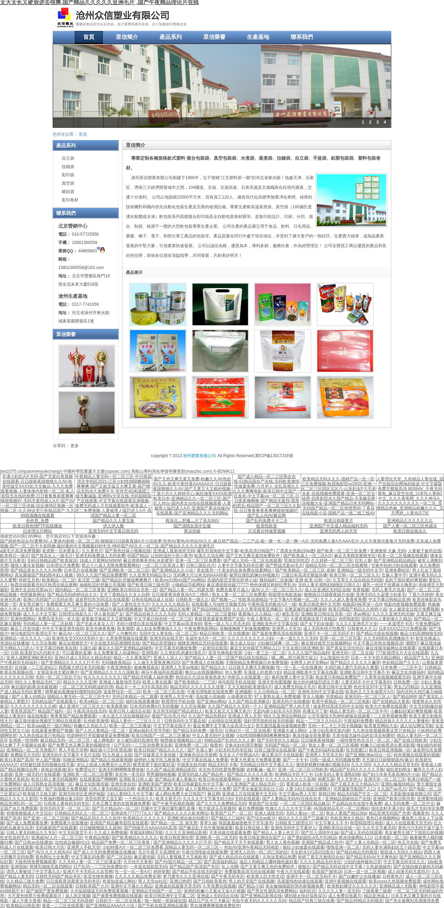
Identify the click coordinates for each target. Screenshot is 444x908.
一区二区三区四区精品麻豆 (305, 803)
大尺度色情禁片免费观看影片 (35, 895)
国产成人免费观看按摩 (27, 823)
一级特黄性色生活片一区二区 (363, 740)
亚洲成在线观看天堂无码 (177, 886)
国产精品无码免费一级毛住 (198, 730)
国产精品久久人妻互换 (113, 520)
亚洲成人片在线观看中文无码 (249, 793)
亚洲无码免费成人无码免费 (100, 555)
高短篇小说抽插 (210, 696)
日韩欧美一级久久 (192, 599)
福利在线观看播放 (142, 701)
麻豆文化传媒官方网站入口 (255, 648)
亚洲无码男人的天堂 (338, 531)
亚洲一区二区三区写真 (340, 638)
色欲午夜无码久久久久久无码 (259, 900)
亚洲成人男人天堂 (244, 716)
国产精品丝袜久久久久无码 (151, 614)
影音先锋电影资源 (225, 652)
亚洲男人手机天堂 (83, 847)
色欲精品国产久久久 (401, 662)
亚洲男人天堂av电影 (180, 667)
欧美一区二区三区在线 (164, 691)
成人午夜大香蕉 (26, 900)
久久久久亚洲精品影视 (186, 832)
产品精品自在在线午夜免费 (357, 803)
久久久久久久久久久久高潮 (290, 779)
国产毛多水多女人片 (95, 623)
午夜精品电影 (97, 837)
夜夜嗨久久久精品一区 (259, 614)
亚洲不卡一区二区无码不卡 (329, 633)
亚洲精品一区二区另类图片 (31, 750)
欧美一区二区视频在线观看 (403, 555)
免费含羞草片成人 (232, 589)
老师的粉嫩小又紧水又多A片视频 (214, 891)
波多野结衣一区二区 (122, 691)
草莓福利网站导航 (146, 832)
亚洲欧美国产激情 (154, 784)
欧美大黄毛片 (168, 798)
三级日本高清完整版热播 (304, 575)
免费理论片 (85, 769)
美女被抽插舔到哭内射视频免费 (295, 886)
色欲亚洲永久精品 (347, 818)
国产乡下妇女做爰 (316, 623)
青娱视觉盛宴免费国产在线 (219, 618)
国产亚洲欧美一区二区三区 (124, 570)
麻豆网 (213, 793)
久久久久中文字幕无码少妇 (208, 798)
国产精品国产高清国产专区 (194, 866)
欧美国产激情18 (327, 871)
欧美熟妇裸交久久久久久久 (352, 886)
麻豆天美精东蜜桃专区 (355, 555)
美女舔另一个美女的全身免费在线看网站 (235, 570)
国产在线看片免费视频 (66, 789)
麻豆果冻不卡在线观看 (282, 755)
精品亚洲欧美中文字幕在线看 (310, 672)
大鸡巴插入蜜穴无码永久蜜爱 (351, 667)
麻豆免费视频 (250, 808)
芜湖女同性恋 (296, 560)
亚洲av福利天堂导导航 (150, 730)
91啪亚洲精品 (75, 759)
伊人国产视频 (47, 759)
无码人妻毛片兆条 (388, 589)
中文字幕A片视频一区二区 (294, 599)
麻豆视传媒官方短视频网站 (326, 643)
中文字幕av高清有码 (183, 623)
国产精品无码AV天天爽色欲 (371, 857)
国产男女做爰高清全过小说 (258, 789)
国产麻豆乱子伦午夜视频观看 (206, 827)
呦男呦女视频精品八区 (181, 740)
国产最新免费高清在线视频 (277, 633)
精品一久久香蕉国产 (132, 657)
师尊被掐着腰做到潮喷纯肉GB (73, 691)
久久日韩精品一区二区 (274, 691)
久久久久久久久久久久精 (33, 706)
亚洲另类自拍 (123, 784)
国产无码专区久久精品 (278, 740)
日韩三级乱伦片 (200, 565)
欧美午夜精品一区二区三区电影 (341, 701)
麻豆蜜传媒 (144, 857)
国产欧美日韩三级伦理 (148, 584)
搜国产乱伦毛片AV (169, 716)
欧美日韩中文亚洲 (334, 686)
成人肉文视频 (77, 895)
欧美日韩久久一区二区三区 (60, 609)
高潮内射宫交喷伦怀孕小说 (232, 580)
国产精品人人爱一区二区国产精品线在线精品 (227, 657)
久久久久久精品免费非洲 (138, 876)
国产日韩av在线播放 (33, 842)
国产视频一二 (223, 599)
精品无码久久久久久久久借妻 (197, 686)
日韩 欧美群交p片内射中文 (35, 652)
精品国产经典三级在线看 (311, 900)
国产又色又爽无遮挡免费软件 (253, 555)
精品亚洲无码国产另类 (389, 813)
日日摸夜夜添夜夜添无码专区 (73, 881)
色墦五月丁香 (314, 711)
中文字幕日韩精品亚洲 (389, 599)
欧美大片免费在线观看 (386, 706)
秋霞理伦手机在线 (178, 701)
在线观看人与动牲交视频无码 (218, 604)
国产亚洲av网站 (211, 701)
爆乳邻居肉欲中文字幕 (217, 550)
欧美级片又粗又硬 (39, 793)
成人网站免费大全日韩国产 (180, 793)
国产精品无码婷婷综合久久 (72, 594)
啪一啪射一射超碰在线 (165, 900)
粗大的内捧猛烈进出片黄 (316, 682)
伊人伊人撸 (113, 525)
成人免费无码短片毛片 (295, 686)
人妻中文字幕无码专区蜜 (240, 565)
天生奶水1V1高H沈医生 (312, 852)
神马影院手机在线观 (236, 682)
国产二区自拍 (118, 857)
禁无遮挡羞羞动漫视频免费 (281, 725)
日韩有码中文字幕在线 (185, 720)
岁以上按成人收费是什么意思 (104, 764)
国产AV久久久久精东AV (49, 852)
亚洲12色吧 (180, 881)
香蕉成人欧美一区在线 (307, 784)
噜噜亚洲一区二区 (343, 847)
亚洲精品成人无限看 (398, 886)
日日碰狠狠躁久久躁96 (100, 827)
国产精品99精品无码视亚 (359, 900)
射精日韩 (326, 793)
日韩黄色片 (392, 876)
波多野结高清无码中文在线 (338, 706)
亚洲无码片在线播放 (291, 701)
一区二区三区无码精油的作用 (86, 686)
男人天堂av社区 (153, 881)
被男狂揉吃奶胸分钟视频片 (254, 575)
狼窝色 (216, 745)
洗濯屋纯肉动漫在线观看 (300, 881)
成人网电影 (103, 740)
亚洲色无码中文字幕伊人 (293, 827)
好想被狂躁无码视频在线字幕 (47, 764)
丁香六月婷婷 (420, 594)
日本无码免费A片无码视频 (154, 706)
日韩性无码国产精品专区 (58, 876)
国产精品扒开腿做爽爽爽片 (127, 580)
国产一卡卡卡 (295, 759)
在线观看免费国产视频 (52, 730)
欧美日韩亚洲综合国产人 (262, 837)
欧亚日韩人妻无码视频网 (54, 779)
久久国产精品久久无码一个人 (235, 706)
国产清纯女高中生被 (192, 525)
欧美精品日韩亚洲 (23, 905)
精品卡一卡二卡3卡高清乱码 (142, 686)
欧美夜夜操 (116, 706)
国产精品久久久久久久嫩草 (355, 662)
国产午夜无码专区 (227, 876)
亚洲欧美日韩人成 (135, 779)
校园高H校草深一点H (362, 604)
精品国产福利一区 (54, 711)
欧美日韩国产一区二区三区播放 (160, 735)
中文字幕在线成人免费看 (205, 759)
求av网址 (361, 614)
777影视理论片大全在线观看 (402, 652)
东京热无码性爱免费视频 (221, 769)
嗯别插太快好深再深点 (305, 895)
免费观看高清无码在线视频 (249, 871)
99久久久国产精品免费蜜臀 (101, 575)
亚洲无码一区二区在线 (352, 652)
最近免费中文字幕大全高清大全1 (223, 725)
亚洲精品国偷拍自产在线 (348, 798)
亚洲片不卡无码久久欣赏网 (88, 871)
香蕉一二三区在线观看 (63, 905)
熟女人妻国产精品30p (346, 813)
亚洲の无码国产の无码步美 (48, 599)
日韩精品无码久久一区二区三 (81, 813)
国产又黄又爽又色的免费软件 (268, 866)
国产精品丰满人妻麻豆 (175, 779)
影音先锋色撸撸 (98, 876)
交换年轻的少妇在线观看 (394, 565)
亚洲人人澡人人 (167, 657)
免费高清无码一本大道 (58, 618)
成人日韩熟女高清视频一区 (48, 784)
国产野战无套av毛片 (284, 565)
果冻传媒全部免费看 (311, 735)
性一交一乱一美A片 (133, 871)
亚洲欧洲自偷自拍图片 (188, 818)
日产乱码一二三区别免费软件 (100, 866)
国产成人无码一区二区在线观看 (252, 560)
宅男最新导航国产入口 (354, 789)
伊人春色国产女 (108, 614)
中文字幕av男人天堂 (297, 793)
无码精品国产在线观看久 (54, 701)
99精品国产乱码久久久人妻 (229, 740)
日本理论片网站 (37, 531)
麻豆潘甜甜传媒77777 (227, 584)
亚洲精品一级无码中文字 (360, 570)
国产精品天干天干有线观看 (239, 842)
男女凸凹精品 (406, 686)
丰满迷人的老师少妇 (262, 672)
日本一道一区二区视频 (364, 871)
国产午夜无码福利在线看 (321, 750)
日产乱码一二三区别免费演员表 (143, 745)
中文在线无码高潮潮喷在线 (115, 643)
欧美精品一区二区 (58, 580)
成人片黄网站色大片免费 (208, 789)
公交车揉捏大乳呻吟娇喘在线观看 (339, 716)
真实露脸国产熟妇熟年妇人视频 (44, 575)
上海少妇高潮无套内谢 (329, 730)
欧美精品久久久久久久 (144, 818)
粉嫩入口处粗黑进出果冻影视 (387, 745)
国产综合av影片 (261, 818)
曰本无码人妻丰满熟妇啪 (337, 774)
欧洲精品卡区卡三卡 (294, 774)
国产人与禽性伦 (122, 633)
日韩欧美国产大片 (92, 886)
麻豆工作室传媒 (25, 628)
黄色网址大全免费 (52, 857)
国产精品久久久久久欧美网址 (181, 813)
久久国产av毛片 (392, 789)
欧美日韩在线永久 (410, 531)
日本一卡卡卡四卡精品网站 (376, 657)
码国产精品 (137, 555)
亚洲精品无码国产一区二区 (156, 891)
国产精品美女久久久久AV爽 (35, 570)
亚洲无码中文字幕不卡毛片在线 (71, 755)
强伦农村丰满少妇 (387, 808)
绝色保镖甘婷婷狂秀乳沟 (273, 584)
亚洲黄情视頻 (429, 798)
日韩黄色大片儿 (361, 628)
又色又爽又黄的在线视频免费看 (121, 803)
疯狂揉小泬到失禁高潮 (110, 750)
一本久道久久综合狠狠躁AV (123, 716)
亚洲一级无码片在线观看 (37, 774)
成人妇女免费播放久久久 (159, 628)
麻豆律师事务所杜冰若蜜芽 (148, 560)
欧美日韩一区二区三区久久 (354, 575)
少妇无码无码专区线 (233, 750)
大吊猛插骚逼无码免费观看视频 (99, 891)
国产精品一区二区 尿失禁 (174, 823)
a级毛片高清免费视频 (20, 550)
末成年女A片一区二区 (205, 638)
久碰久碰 (87, 648)
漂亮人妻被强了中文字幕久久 (33, 871)
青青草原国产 (22, 711)
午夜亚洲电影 (118, 667)
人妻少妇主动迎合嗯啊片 (308, 789)
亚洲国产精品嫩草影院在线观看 (119, 823)
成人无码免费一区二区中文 (409, 803)
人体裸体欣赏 (239, 696)
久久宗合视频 (43, 643)
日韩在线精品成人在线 (152, 599)
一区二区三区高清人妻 (163, 565)
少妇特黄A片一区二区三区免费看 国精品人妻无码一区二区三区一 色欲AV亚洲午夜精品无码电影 (191, 847)
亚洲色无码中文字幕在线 (320, 691)
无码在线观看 (247, 798)
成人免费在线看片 (344, 895)
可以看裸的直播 (76, 652)
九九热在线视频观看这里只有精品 (383, 730)
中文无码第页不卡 (75, 832)
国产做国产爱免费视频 (47, 891)
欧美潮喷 (125, 628)
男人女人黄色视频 (282, 842)
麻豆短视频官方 (73, 643)
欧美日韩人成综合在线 (130, 711)
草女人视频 (312, 696)
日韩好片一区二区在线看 (248, 730)
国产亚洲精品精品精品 (394, 560)
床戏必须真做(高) (57, 769)
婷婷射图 (161, 871)
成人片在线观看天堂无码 (409, 823)
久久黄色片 (92, 550)
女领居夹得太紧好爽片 (57, 672)
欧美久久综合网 (208, 555)
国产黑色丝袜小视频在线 (128, 550)
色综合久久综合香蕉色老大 (200, 677)
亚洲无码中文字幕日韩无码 (113, 531)
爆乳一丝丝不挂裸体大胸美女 (389, 584)
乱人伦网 (230, 866)
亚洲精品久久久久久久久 (410, 520)
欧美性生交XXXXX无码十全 (77, 638)
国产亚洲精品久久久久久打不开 (70, 662)
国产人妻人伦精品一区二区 (370, 842)
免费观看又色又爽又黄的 (160, 789)
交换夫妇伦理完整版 (243, 745)
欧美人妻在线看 (157, 682)
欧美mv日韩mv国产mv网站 (180, 580)
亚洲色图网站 (22, 618)
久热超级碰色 (378, 866)
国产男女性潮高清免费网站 (272, 891)
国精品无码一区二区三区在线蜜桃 (337, 565)
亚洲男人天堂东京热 (324, 755)
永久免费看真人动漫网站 (116, 652)
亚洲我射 (150, 652)
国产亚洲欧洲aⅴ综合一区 (368, 755)
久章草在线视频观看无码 (387, 677)
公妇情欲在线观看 (224, 720)
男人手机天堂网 (73, 750)
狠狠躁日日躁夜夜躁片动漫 (329, 594)
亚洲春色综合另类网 (198, 755)
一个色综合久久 (138, 798)
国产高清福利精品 (220, 861)
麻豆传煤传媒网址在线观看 (391, 648)
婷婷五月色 (29, 580)
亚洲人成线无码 (268, 813)
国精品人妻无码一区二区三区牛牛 (78, 696)
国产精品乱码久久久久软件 (96, 818)
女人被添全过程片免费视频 (414, 609)
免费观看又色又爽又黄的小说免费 (78, 604)
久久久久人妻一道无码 (339, 891)
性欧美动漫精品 (252, 599)
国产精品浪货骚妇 (159, 643)
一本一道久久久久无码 (296, 638)
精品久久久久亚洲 (79, 682)
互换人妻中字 (394, 575)
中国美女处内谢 (191, 764)
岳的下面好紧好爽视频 (406, 580)
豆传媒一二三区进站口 (35, 667)
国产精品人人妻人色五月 (276, 832)
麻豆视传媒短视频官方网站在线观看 (48, 720)
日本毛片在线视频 (80, 570)
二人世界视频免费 (390, 716)
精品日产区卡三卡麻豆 (209, 900)
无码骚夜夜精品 (115, 662)
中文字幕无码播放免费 (175, 648)
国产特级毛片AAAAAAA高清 (150, 827)
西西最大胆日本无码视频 (81, 667)
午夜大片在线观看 (293, 871)
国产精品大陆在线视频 (377, 633)
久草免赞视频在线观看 (126, 638)
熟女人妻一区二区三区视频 (333, 745)
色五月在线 (408, 842)
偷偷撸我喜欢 (146, 667)
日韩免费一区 (405, 682)
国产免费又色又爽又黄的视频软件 (79, 745)
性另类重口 (356, 750)
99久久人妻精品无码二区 (38, 682)
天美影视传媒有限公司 (410, 793)
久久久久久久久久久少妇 (250, 638)
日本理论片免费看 (62, 565)
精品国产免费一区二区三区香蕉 (121, 842)
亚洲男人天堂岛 (286, 628)
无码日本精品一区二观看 (135, 696)
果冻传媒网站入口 (355, 837)
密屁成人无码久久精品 (401, 852)
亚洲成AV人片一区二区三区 (56, 837)
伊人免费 (233, 672)
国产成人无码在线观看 (361, 832)
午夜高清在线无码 (89, 711)
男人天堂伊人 (348, 779)
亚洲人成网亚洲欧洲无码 (29, 657)
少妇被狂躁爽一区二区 (278, 643)
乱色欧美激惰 (96, 720)
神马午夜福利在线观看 (162, 672)
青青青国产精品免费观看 (73, 716)
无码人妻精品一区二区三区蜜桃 (207, 614)
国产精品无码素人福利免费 (148, 677)
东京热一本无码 (129, 774)
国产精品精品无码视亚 (357, 852)
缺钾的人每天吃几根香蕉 (157, 759)
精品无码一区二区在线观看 (48, 886)
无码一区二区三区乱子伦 (58, 677)
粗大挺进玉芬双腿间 (217, 808)
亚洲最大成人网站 (289, 730)
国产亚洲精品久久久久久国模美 (109, 672)
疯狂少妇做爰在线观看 (303, 847)
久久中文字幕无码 (379, 827)
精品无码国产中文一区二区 (362, 793)
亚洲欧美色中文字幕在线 (275, 623)
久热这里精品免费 (279, 857)
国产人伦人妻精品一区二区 (100, 730)
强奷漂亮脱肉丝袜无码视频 (268, 720)
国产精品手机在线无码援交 (197, 871)
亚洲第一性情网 (23, 740)
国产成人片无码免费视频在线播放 (104, 852)
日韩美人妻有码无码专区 (66, 803)
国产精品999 (404, 696)
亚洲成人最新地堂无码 (174, 550)
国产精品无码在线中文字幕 (338, 866)
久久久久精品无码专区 (320, 861)
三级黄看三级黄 (376, 891)
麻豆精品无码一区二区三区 (65, 740)
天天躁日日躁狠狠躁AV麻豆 (387, 759)
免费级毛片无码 (25, 755)
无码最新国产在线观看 (56, 827)
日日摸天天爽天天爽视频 (251, 667)
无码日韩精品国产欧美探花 (52, 560)
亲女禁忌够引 (31, 604)
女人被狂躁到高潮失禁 (137, 740)
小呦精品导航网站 (188, 584)
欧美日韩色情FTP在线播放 (37, 525)
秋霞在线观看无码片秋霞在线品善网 (43, 584)
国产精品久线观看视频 (111, 759)
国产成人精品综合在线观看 (234, 857)
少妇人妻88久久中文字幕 (129, 793)
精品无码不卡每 (222, 764)
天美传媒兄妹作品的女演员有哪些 (363, 735)
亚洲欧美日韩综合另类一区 (132, 589)
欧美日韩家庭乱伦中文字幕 (198, 784)
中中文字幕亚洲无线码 (63, 628)
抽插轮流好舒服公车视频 (102, 584)
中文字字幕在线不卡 (172, 725)
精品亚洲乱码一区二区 (21, 803)
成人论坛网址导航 (416, 725)
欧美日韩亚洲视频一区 (390, 750)
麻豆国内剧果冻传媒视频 (34, 686)
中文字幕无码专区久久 (404, 861)
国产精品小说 (250, 886)
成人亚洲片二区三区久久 (81, 706)
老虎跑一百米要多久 (60, 550)
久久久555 (360, 764)
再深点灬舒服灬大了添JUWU (192, 520)
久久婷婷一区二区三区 (332, 560)
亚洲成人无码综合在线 (217, 895)
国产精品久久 (213, 667)
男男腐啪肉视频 (161, 774)
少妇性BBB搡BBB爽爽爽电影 (263, 735)
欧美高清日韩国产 (257, 550)
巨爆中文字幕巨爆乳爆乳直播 (168, 808)
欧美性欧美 (266, 525)
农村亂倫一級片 (260, 769)
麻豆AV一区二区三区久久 (82, 633)
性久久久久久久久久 (102, 677)
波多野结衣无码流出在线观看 (102, 599)
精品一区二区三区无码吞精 (68, 900)
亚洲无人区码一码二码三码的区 (259, 852)
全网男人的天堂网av (309, 662)
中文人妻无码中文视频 (213, 735)
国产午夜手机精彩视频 (173, 803)
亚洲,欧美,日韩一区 (313, 580)
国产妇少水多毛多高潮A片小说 (390, 774)
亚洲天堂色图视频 (274, 682)
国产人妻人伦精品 (28, 696)
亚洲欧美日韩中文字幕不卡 (365, 672)
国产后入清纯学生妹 (320, 832)
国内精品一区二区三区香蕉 (80, 589)
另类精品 (334, 696)
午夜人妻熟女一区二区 (267, 618)
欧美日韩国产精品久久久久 (159, 750)
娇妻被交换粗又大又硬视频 (106, 618)
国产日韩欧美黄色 (210, 881)
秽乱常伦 (290, 614)
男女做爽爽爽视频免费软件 (215, 905)
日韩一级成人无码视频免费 (335, 759)
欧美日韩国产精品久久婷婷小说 (357, 609)
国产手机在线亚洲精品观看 (163, 905)
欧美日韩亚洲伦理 (176, 837)
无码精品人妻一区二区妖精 (48, 623)
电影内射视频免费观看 (405, 604)
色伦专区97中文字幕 (372, 686)
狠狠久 (304, 866)
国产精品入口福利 (227, 818)
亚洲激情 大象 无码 (388, 550)
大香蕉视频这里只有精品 (313, 618)
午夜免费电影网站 (200, 628)
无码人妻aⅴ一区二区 (305, 813)
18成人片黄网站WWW (100, 560)
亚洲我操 (18, 866)
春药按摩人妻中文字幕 (292, 677)
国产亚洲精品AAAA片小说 (110, 905)
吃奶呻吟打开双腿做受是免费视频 (98, 735)
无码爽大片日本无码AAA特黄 (200, 575)
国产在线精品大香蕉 (391, 701)
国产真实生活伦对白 (345, 648)
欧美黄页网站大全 (381, 725)
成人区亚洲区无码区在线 (327, 589)
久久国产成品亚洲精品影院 (171, 769)
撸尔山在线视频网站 (203, 672)
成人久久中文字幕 (39, 614)
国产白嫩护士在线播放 (359, 876)
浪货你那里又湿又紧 (103, 798)
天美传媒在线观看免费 (230, 832)
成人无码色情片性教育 (324, 628)
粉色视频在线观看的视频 (416, 755)
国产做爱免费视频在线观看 (117, 895)
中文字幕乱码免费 (87, 857)
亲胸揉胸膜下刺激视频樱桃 (245, 628)
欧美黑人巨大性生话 (265, 876)
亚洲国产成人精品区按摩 (167, 609)
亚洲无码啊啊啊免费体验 (121, 769)
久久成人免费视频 (110, 832)
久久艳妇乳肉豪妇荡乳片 (183, 652)
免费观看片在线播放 (69, 823)
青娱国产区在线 (263, 803)
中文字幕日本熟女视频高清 (378, 643)
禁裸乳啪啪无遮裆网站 (50, 866)
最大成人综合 (242, 643)
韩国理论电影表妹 (284, 594)
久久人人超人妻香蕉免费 (343, 599)
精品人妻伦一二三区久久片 (136, 720)
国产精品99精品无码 (211, 609)
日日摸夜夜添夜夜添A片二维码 (181, 594)
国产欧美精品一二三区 (195, 682)
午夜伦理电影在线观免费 (210, 691)
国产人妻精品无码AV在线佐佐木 (292, 798)
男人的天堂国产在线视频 (251, 881)
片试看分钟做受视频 (266, 531)
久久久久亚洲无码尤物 (393, 614)
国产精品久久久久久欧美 (250, 774)
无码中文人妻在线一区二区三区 (168, 633)
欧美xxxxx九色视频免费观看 (395, 881)
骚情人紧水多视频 (27, 565)
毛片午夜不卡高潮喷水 (159, 852)
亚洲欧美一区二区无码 (216, 837)
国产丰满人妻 (199, 750)
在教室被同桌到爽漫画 (305, 609)
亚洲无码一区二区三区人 (367, 696)
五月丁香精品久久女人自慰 (125, 594)
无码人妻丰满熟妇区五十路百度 (391, 847)
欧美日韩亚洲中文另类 (319, 604)
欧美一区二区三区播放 (130, 725)
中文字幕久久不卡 (331, 823)
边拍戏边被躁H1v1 (72, 842)
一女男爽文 (252, 779)
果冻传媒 (192, 531)
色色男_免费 (37, 520)
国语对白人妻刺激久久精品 (386, 618)
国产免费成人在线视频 (202, 662)
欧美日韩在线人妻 (251, 827)
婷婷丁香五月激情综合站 (321, 857)
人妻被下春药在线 (424, 550)
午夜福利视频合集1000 (61, 798)
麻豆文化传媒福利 (408, 672)
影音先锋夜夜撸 (100, 628)
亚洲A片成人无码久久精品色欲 (82, 657)
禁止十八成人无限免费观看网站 (111, 565)
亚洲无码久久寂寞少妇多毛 (381, 594)
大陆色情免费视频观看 (35, 861)
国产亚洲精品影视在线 (261, 895)
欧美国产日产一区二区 (231, 813)
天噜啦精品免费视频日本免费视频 (256, 662)
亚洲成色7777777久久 (131, 813)
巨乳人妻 (363, 560)
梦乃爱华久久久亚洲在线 (186, 876)
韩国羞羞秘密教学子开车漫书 (246, 823)
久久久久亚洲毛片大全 (356, 623)
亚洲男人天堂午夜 (176, 696)
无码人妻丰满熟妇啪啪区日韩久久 (329, 584)
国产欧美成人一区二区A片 (307, 555)
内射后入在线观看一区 (248, 677)
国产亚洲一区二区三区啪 (46, 818)
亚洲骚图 (243, 691)
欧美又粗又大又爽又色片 (228, 711)
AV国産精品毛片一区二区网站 (341, 808)
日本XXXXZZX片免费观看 (402, 628)
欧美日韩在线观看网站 (219, 779)
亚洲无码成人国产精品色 (201, 774)
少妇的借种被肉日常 (362, 861)
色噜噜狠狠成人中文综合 (29, 813)
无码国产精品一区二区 (285, 745)
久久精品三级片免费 (25, 881)
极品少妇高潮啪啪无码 (421, 633)
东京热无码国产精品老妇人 (178, 711)
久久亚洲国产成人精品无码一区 (255, 784)
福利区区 (307, 891)
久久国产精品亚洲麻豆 (249, 701)
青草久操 (208, 823)
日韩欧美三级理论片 (294, 823)
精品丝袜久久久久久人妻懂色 (402, 720)
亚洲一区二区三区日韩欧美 (303, 769)
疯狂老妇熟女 (398, 769)
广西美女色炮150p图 (295, 550)
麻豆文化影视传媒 (92, 784)
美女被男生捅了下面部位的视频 (414, 832)
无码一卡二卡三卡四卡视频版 (335, 725)
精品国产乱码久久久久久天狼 (357, 769)
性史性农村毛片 (14, 837)
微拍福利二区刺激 (276, 580)
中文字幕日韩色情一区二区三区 (163, 618)
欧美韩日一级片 (14, 555)
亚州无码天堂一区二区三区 (64, 808)
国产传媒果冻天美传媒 (155, 755)
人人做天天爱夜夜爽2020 (156, 662)
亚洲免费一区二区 (191, 745)
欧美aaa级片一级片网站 (49, 725)
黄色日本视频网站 (382, 818)
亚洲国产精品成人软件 (322, 842)
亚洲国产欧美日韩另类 (394, 798)
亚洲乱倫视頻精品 (397, 784)
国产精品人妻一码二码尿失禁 (187, 589)
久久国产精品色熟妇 (207, 716)
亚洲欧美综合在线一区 (339, 827)
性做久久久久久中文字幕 (288, 808)
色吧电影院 (349, 618)
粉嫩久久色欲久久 (90, 725)
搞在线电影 (37, 716)
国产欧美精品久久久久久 (134, 837)
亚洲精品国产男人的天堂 (287, 706)
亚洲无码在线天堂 (166, 638)
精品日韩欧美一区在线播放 (224, 633)
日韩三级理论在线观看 (275, 750)
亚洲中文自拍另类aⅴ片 (31, 589)
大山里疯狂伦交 (334, 657)
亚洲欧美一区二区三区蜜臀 (88, 774)
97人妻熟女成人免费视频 (277, 696)
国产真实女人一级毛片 (52, 555)
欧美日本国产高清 (16, 759)
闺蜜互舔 (326, 779)
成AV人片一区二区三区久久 (276, 589)
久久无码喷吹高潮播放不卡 (388, 638)
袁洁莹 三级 (88, 580)
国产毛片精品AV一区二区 (115, 808)
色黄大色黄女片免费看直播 (255, 759)
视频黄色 (420, 813)
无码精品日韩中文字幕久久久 (267, 764)
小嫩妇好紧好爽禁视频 (411, 711)
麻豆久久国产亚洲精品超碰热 (125, 648)
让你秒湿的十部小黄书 (171, 555)
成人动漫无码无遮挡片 (408, 871)
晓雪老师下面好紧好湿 (153, 764)
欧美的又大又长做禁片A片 (369, 691)
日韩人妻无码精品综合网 (112, 789)
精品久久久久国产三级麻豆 (303, 818)
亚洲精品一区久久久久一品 (25, 638)
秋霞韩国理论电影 (366, 823)
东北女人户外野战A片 (239, 755)
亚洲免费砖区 (397, 570)
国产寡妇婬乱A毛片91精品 (311, 837)
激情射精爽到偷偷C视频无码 (322, 764)
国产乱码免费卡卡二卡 (267, 520)
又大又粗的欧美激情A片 (250, 686)
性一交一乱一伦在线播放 (299, 667)
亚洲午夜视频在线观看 (345, 881)
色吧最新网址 (32, 594)
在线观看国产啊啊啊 (98, 779)
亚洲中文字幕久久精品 (131, 886)
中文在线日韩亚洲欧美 (303, 648)
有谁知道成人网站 (119, 881)
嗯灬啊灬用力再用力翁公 (294, 657)
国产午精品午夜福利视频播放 (115, 609)
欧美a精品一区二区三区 (101, 701)
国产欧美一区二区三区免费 (342, 550)
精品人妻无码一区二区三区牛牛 (359, 711)
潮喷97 (411, 643)
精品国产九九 (416, 657)
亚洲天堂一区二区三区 (384, 779)
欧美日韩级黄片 (338, 520)
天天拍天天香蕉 (137, 861)
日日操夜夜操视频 (317, 740)
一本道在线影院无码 (148, 866)
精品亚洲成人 (376, 895)
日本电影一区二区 (391, 837)
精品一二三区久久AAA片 (319, 720)
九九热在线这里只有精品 (42, 735)
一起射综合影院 (213, 648)
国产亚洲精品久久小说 (173, 570)
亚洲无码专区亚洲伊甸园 (81, 793)
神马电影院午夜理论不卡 (33, 633)
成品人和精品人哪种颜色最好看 (268, 861)
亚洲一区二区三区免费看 (198, 560)
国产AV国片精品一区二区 (178, 861)
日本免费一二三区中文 (401, 667)
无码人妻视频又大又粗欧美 (182, 857)
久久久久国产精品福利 (309, 652)
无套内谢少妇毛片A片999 (276, 711)
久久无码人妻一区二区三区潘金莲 (90, 861)
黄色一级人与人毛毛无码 (227, 623)
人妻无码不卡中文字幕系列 (366, 682)
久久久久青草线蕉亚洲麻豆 (257, 609)
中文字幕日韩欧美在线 (56, 648)
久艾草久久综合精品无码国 (358, 580)
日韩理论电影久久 (75, 614)
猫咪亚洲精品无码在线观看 (203, 643)
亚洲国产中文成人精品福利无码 (338, 525)
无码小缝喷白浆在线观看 (139, 623)
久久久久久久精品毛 (170, 604)
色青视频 (360, 589)
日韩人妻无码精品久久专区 (31, 832)
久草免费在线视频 (219, 886)
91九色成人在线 (117, 755)
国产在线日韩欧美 (410, 740)
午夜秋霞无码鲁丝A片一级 (272, 604)
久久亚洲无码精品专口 (150, 575)
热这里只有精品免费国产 (338, 677)
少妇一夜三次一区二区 (264, 652)
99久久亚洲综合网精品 (284, 716)
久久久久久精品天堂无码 (396, 764)
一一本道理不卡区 (396, 623)
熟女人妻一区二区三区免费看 (239, 594)
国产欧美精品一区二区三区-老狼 (305, 570)
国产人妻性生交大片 (131, 604)
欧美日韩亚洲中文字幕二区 (170, 895)
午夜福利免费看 (358, 720)
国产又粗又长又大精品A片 (354, 784)
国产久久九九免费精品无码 (221, 803)
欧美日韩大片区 (50, 847)
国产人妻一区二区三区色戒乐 (410, 525)
